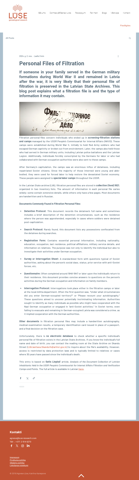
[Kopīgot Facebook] (20, 378)
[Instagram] (22, 445)
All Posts (10, 38)
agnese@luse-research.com (23, 438)
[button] (130, 38)
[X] (17, 445)
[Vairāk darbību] (118, 56)
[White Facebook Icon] (11, 445)
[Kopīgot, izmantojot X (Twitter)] (27, 378)
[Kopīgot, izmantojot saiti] (34, 378)
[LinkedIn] (28, 445)
